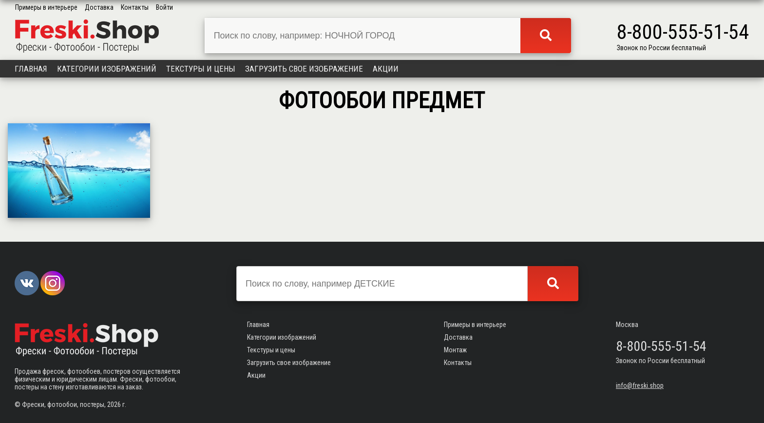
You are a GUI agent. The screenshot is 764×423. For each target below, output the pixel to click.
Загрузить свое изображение (304, 69)
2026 (114, 404)
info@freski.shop (640, 385)
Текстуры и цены (200, 69)
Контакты (135, 7)
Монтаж (455, 350)
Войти (164, 7)
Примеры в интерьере (46, 7)
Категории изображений (106, 69)
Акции (386, 69)
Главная (31, 69)
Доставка (99, 7)
